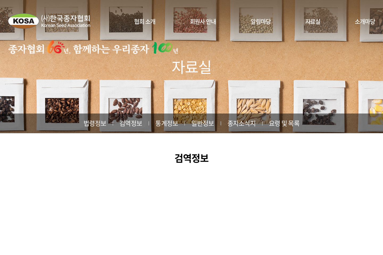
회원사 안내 (203, 21)
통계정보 (166, 123)
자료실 (312, 21)
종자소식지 (241, 123)
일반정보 (202, 123)
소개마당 (365, 21)
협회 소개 (144, 21)
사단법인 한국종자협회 (49, 21)
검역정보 (130, 123)
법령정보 (95, 123)
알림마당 (261, 21)
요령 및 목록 (284, 123)
